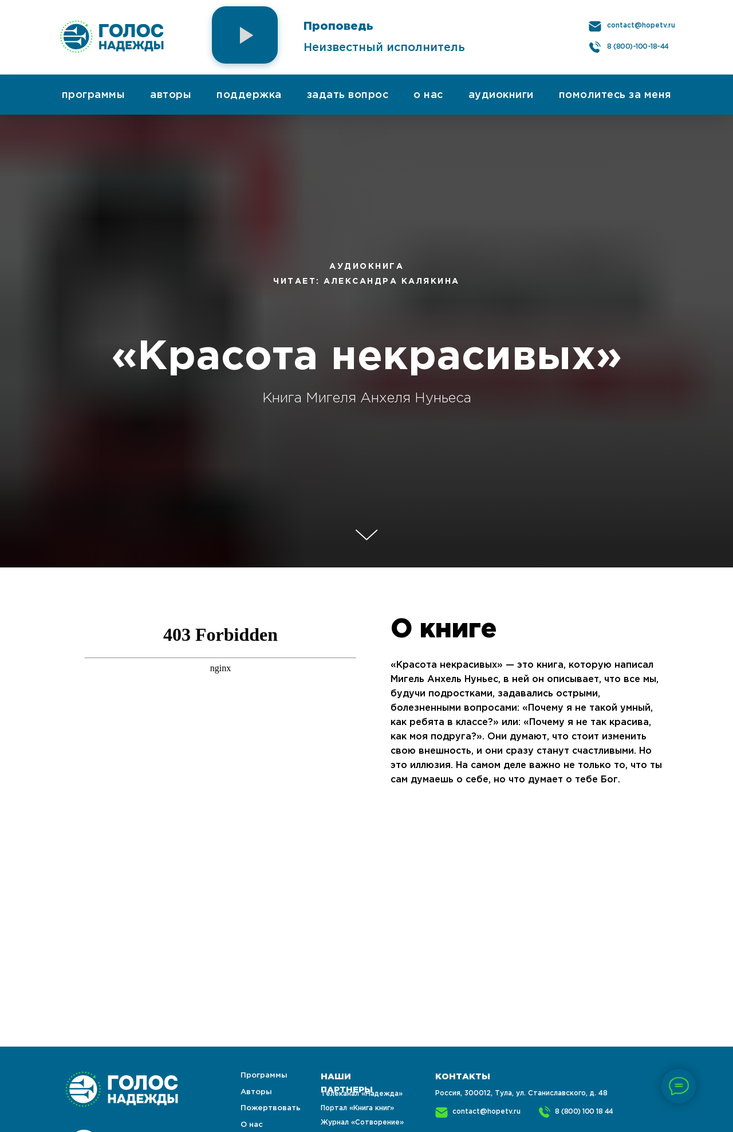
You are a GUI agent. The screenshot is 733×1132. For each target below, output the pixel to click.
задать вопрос (348, 95)
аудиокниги (501, 95)
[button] (245, 35)
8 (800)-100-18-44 (638, 47)
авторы (170, 95)
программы (93, 95)
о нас (428, 95)
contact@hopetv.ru (641, 25)
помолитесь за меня (615, 95)
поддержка (249, 95)
